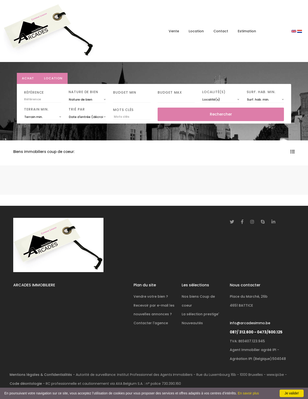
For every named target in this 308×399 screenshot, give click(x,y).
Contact (220, 31)
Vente (174, 31)
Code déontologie (26, 383)
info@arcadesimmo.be (250, 323)
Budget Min (124, 92)
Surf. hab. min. (261, 91)
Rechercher (221, 114)
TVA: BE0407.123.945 (247, 341)
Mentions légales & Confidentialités (41, 374)
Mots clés (123, 109)
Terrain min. (36, 109)
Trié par (77, 109)
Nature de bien (83, 91)
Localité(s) (213, 91)
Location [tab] (53, 78)
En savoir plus (248, 393)
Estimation (247, 31)
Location (196, 31)
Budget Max (170, 92)
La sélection (200, 314)
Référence (34, 92)
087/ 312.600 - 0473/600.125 (256, 332)
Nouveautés (192, 323)
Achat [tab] (28, 78)
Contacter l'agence (151, 323)
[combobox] (87, 100)
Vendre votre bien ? (151, 296)
